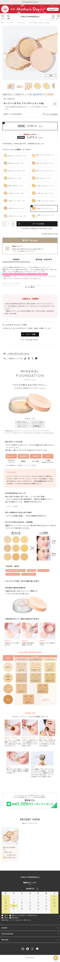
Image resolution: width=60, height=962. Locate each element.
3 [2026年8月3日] (13, 912)
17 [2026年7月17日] (46, 902)
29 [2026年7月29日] (30, 909)
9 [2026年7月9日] (38, 899)
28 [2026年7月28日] (22, 909)
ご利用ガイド (22, 251)
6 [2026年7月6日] (13, 899)
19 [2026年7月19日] (5, 906)
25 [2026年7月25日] (54, 906)
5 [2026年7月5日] (5, 899)
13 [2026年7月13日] (14, 902)
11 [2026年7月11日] (54, 899)
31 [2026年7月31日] (46, 909)
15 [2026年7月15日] (30, 902)
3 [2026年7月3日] (46, 896)
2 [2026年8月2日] (5, 912)
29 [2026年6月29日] (14, 896)
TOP (2, 22)
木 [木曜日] (38, 893)
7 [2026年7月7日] (21, 899)
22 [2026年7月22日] (30, 906)
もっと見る (30, 287)
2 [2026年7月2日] (38, 896)
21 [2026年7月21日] (22, 906)
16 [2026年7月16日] (38, 902)
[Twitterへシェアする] (32, 358)
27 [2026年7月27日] (14, 909)
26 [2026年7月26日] (5, 909)
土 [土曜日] (54, 893)
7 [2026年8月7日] (46, 912)
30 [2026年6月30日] (22, 896)
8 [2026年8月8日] (54, 912)
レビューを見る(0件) (52, 114)
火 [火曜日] (22, 893)
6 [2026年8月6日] (38, 912)
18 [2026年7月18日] (54, 902)
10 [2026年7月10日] (46, 899)
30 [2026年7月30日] (38, 909)
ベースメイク (10, 22)
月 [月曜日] (14, 893)
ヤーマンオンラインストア (30, 2)
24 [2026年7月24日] (46, 906)
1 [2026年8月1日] (54, 909)
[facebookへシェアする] (29, 358)
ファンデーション (21, 22)
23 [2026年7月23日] (38, 906)
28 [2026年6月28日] (5, 896)
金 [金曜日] (46, 893)
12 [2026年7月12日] (5, 902)
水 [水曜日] (30, 893)
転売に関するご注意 (51, 234)
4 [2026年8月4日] (21, 912)
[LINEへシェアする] (36, 358)
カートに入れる (38, 224)
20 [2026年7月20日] (14, 906)
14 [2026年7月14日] (22, 902)
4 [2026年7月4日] (54, 896)
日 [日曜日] (5, 893)
